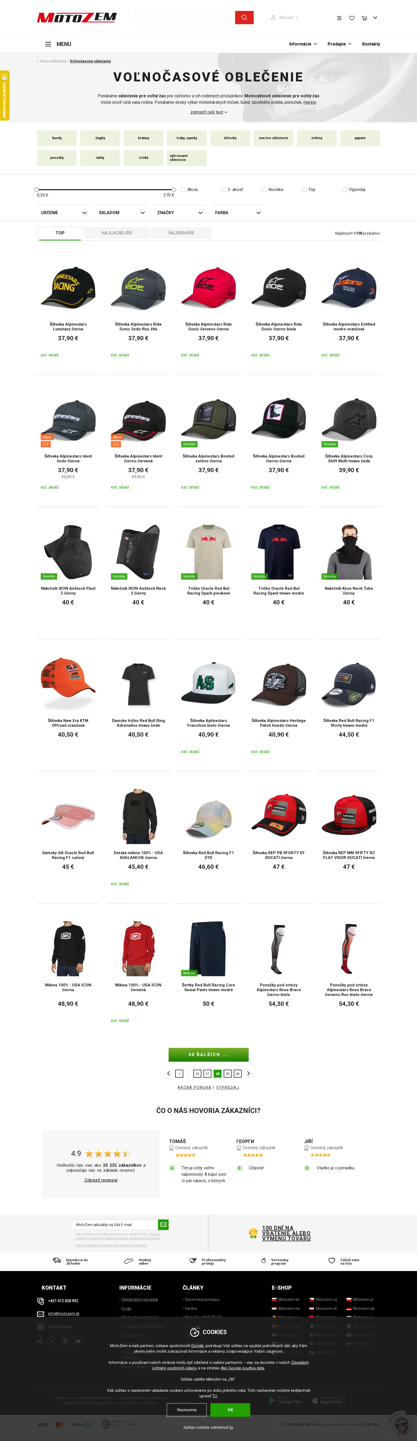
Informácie (300, 44)
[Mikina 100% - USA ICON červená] (138, 972)
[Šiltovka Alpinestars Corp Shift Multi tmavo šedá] (349, 440)
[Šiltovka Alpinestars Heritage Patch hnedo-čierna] (279, 705)
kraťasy (143, 138)
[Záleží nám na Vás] (345, 1262)
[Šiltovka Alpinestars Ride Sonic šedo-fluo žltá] (138, 308)
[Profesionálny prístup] (208, 1262)
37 (207, 1074)
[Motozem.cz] (323, 1299)
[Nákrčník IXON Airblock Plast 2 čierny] (68, 572)
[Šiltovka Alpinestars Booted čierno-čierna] (279, 440)
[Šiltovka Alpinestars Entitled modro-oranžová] (349, 308)
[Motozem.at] (323, 1308)
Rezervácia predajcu (202, 1299)
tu (231, 1427)
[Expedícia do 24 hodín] (71, 1262)
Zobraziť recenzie (101, 1180)
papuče (360, 138)
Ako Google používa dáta (242, 1368)
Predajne (337, 44)
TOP (60, 232)
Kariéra (191, 1308)
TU (214, 1396)
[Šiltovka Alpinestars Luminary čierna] (68, 308)
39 (228, 1074)
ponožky (57, 158)
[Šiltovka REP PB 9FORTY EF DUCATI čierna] (279, 837)
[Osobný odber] (140, 1262)
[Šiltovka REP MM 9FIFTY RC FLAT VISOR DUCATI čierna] (349, 837)
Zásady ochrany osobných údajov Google (118, 1236)
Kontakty (371, 44)
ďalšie (247, 1074)
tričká (143, 158)
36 (197, 1074)
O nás (126, 1308)
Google (197, 1345)
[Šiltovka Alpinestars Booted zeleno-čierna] (208, 440)
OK (230, 1409)
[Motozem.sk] (285, 1299)
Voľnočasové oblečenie (90, 61)
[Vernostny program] (277, 1262)
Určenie (49, 212)
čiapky (100, 138)
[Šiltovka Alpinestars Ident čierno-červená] (138, 440)
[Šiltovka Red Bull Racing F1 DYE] (208, 837)
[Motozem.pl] (360, 1299)
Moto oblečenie (53, 61)
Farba (221, 212)
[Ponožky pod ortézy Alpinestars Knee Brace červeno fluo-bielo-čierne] (349, 972)
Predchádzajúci (170, 1074)
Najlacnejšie (117, 232)
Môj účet (287, 17)
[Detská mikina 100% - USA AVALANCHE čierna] (138, 837)
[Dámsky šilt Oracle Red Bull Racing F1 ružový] (68, 837)
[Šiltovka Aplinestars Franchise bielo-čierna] (208, 705)
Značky (165, 212)
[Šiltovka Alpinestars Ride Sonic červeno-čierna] (208, 308)
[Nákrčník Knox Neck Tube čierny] (349, 572)
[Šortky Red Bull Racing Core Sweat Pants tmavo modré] (208, 972)
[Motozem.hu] (286, 1308)
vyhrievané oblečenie (179, 157)
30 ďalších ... (209, 1054)
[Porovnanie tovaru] (339, 18)
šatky (100, 158)
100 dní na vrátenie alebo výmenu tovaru (286, 1233)
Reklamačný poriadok (140, 1299)
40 (238, 1074)
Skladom (109, 212)
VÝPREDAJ (227, 1087)
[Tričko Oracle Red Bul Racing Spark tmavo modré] (279, 572)
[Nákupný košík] (366, 17)
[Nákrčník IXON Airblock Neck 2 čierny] (138, 572)
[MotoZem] (77, 17)
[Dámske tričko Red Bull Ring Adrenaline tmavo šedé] (138, 705)
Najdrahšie (181, 232)
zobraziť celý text (206, 112)
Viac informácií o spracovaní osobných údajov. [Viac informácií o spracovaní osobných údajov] (111, 1245)
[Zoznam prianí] (351, 18)
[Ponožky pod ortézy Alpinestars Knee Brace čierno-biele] (279, 972)
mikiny (316, 138)
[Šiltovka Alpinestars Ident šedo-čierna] (68, 440)
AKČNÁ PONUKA (195, 1087)
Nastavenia (187, 1409)
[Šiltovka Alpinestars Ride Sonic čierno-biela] (279, 308)
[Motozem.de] (361, 1308)
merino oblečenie (273, 138)
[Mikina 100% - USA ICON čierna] (68, 972)
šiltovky (230, 138)
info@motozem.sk (64, 1314)
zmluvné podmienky (144, 1238)
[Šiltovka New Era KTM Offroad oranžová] (68, 705)
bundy (57, 138)
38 (217, 1074)
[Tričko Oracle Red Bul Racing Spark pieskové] (208, 572)
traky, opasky (187, 138)
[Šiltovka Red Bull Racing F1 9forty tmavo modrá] (349, 705)
